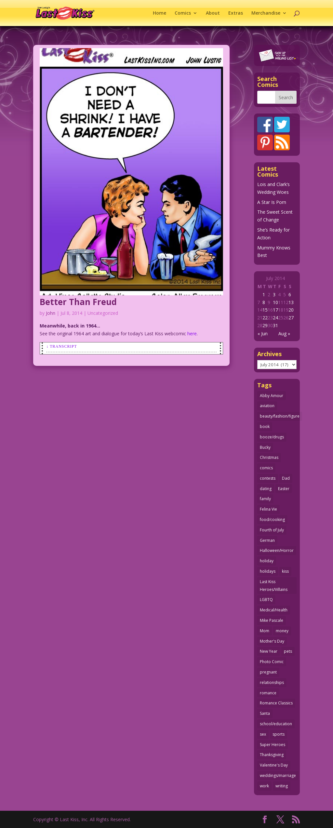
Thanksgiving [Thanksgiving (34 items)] (272, 754)
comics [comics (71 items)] (266, 468)
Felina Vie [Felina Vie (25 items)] (268, 509)
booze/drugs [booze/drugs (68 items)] (272, 437)
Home (159, 13)
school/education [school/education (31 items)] (276, 724)
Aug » (284, 333)
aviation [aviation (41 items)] (267, 405)
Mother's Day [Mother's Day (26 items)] (272, 641)
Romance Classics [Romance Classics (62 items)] (276, 703)
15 (265, 310)
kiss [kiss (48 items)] (285, 571)
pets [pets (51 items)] (288, 651)
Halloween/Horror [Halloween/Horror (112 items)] (277, 550)
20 (291, 310)
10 (275, 302)
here (192, 333)
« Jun (263, 333)
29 (265, 325)
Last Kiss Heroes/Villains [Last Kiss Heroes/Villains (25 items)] (273, 585)
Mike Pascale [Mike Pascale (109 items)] (271, 620)
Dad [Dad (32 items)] (286, 478)
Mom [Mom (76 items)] (264, 631)
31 (275, 325)
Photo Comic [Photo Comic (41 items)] (272, 661)
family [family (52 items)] (265, 498)
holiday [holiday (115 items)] (266, 561)
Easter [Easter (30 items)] (283, 488)
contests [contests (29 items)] (267, 478)
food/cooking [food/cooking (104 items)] (272, 519)
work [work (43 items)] (264, 786)
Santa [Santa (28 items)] (265, 713)
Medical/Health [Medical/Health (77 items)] (273, 610)
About (213, 13)
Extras (235, 13)
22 (265, 317)
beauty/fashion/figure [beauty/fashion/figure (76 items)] (280, 416)
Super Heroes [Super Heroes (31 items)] (272, 744)
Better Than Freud (78, 302)
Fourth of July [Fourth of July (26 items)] (272, 530)
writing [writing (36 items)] (281, 786)
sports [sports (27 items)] (279, 734)
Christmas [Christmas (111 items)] (269, 457)
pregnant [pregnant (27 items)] (268, 672)
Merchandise (265, 13)
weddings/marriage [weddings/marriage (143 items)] (278, 775)
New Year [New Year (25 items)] (268, 651)
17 (275, 310)
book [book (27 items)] (265, 426)
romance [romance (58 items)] (268, 693)
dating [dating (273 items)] (266, 488)
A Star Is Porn (271, 202)
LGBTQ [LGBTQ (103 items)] (266, 599)
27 (291, 317)
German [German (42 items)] (267, 540)
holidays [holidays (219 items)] (267, 571)
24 (275, 317)
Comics (183, 13)
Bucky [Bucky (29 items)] (265, 447)
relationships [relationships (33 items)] (272, 682)
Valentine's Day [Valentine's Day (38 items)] (274, 765)
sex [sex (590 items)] (263, 734)
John (50, 313)
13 (291, 302)
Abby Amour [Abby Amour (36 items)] (271, 395)
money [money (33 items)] (282, 631)
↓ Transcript (61, 346)
